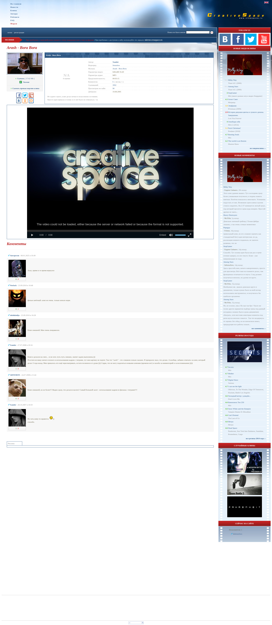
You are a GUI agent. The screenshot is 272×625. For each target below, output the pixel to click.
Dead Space (232, 428)
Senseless (116, 65)
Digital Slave (233, 380)
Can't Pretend (233, 415)
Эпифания (232, 106)
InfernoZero (229, 265)
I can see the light (235, 386)
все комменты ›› (259, 328)
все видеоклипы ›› (258, 148)
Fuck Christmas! (234, 128)
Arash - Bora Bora (53, 55)
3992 (114, 85)
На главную (16, 4)
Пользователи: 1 (235, 530)
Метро (230, 422)
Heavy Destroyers (230, 215)
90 (113, 88)
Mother (231, 373)
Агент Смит (233, 99)
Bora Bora (123, 69)
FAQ (12, 20)
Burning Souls (233, 134)
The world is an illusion (237, 141)
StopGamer (232, 93)
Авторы (14, 14)
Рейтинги (14, 17)
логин (9, 32)
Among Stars (233, 86)
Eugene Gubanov (230, 190)
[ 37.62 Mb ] (25, 78)
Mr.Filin (227, 218)
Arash (115, 69)
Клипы (13, 10)
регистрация (19, 32)
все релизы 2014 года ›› (256, 438)
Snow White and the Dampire (239, 409)
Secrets (231, 367)
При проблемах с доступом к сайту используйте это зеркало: (120, 40)
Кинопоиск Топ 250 (236, 402)
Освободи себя (234, 122)
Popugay (226, 227)
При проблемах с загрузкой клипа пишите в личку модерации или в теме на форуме (60, 40)
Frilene (227, 231)
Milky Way (232, 80)
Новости (14, 7)
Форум (13, 24)
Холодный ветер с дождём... (239, 396)
